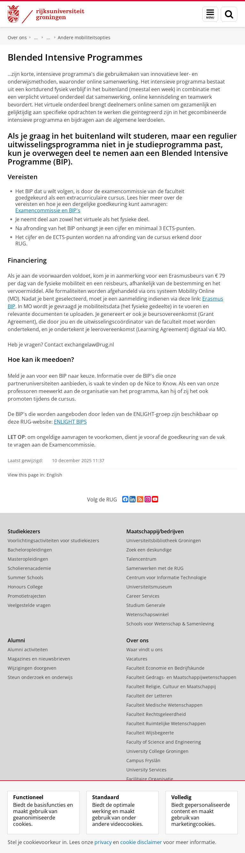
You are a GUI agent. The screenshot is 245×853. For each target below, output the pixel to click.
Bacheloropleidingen (30, 550)
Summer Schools (25, 577)
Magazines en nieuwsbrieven (39, 659)
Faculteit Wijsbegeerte (150, 733)
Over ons (17, 37)
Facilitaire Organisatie (149, 779)
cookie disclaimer (141, 842)
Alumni (16, 640)
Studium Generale (145, 605)
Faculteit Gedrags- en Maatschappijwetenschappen (181, 677)
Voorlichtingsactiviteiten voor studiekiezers (53, 540)
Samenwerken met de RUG (154, 568)
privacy (103, 842)
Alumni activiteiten (28, 649)
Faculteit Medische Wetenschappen (164, 705)
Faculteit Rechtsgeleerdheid (36, 37)
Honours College (25, 587)
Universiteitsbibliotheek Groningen (163, 540)
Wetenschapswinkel (147, 614)
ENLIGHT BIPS (70, 421)
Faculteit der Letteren (149, 696)
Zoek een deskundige (149, 550)
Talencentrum (141, 559)
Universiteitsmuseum (149, 587)
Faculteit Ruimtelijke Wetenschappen (166, 723)
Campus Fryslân (143, 760)
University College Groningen (157, 751)
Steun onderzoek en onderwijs (40, 677)
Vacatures (136, 659)
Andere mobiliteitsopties (84, 37)
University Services (146, 770)
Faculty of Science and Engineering (163, 742)
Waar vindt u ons (144, 649)
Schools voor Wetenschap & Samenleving (170, 624)
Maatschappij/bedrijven (155, 531)
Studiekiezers (24, 531)
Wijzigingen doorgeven (32, 668)
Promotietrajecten (27, 596)
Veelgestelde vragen (29, 605)
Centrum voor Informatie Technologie (166, 577)
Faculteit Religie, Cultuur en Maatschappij (171, 686)
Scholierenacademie (29, 568)
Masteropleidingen (28, 559)
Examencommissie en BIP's (47, 210)
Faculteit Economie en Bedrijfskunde (165, 668)
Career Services (143, 596)
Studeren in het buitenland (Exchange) (48, 37)
